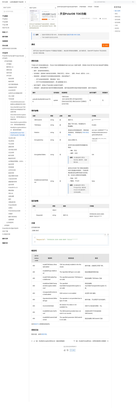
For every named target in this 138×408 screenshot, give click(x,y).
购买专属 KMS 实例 (74, 41)
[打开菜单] (3, 3)
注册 (125, 3)
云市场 (47, 3)
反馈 (73, 356)
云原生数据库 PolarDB (16, 8)
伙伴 (52, 3)
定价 (41, 3)
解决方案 (31, 3)
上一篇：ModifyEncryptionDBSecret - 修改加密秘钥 (47, 347)
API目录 (90, 13)
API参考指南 (82, 13)
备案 (116, 3)
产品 (25, 3)
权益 (37, 3)
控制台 (120, 3)
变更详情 (44, 340)
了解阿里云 (63, 3)
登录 (132, 3)
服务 (57, 3)
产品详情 (94, 24)
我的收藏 (104, 25)
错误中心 (37, 330)
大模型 (20, 3)
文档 (112, 3)
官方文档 (5, 8)
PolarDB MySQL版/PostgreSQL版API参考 (66, 13)
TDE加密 (96, 13)
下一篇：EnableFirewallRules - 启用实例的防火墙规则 (91, 347)
